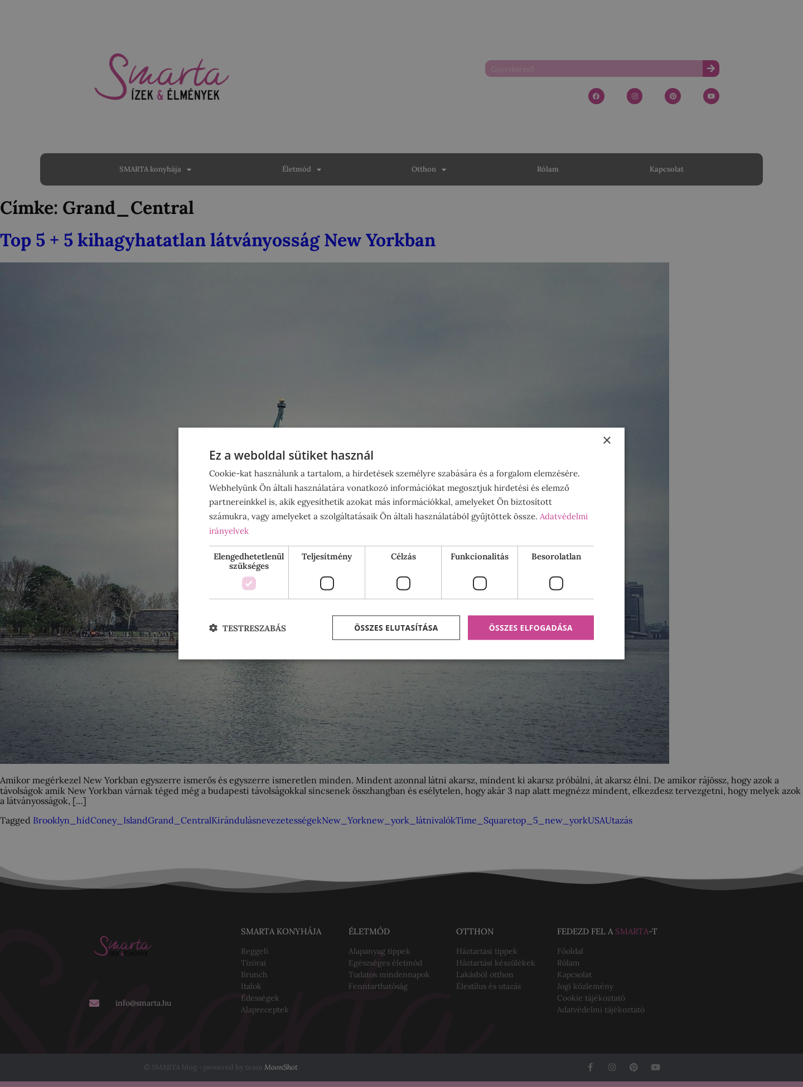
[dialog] (401, 543)
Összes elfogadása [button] (530, 627)
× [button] (606, 440)
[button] (247, 628)
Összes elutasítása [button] (394, 627)
